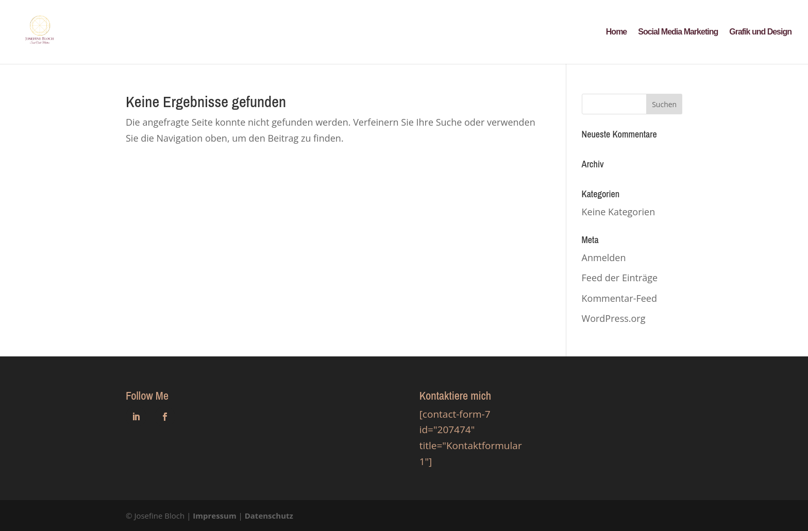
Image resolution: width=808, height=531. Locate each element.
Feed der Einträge (620, 277)
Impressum (214, 515)
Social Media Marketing (678, 32)
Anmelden (604, 257)
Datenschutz (269, 515)
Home (616, 32)
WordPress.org (614, 318)
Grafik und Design (760, 32)
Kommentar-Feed (619, 298)
